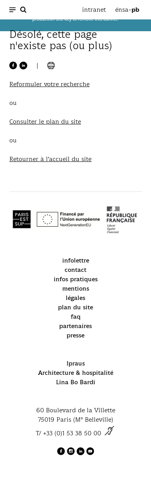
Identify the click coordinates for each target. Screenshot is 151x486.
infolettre (75, 260)
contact (75, 270)
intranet (94, 9)
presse (75, 335)
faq (76, 316)
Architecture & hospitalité (75, 373)
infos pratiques (76, 279)
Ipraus (76, 363)
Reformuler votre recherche (49, 84)
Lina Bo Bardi (75, 382)
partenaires (75, 326)
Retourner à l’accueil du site (50, 159)
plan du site (75, 307)
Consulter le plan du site (45, 121)
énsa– (127, 10)
